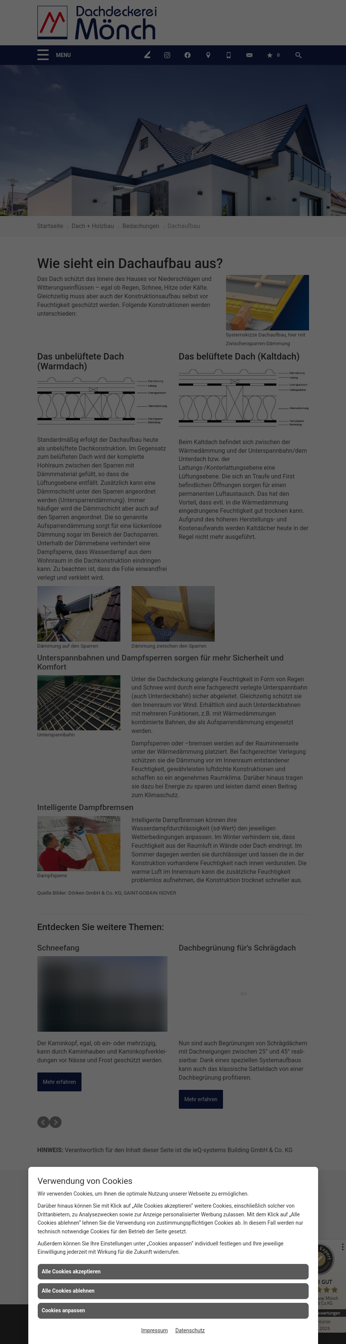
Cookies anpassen (63, 1310)
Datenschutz (190, 1330)
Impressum (154, 1330)
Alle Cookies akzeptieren (71, 1271)
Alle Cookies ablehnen (68, 1291)
